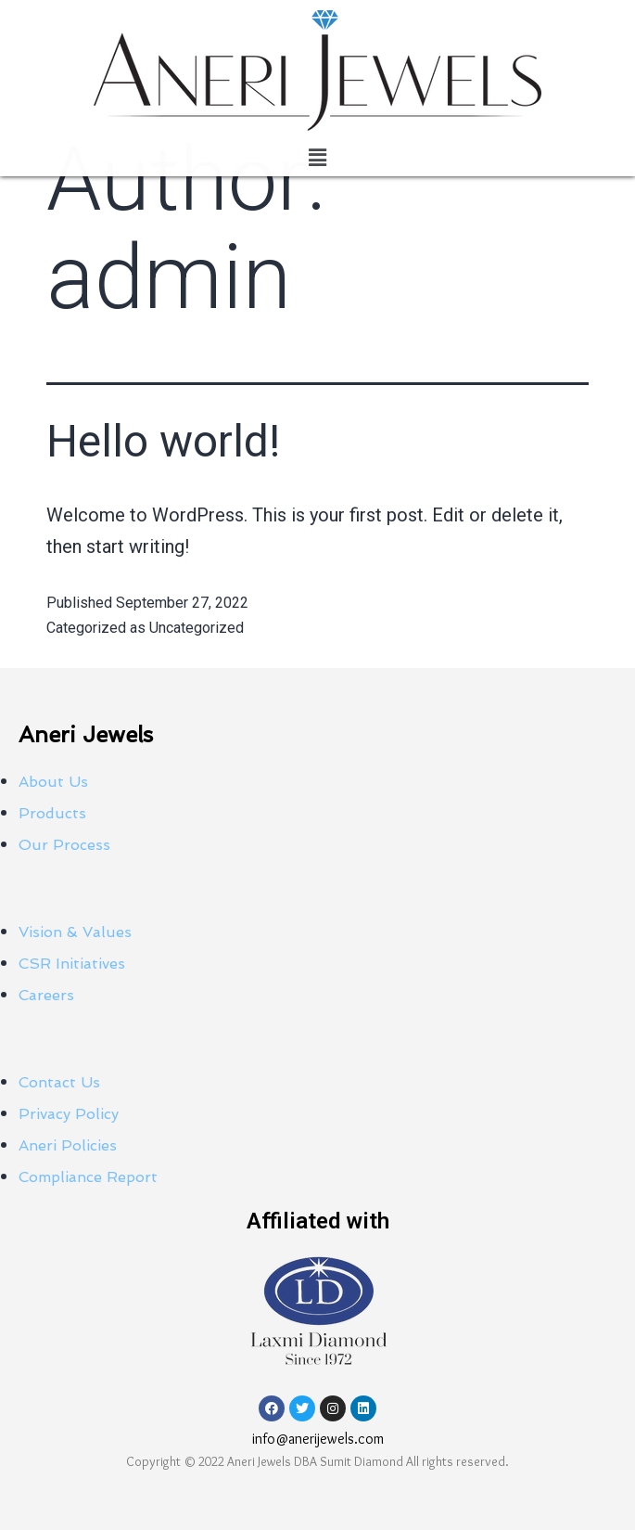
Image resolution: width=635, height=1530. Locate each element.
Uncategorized (196, 627)
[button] (317, 157)
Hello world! (163, 441)
